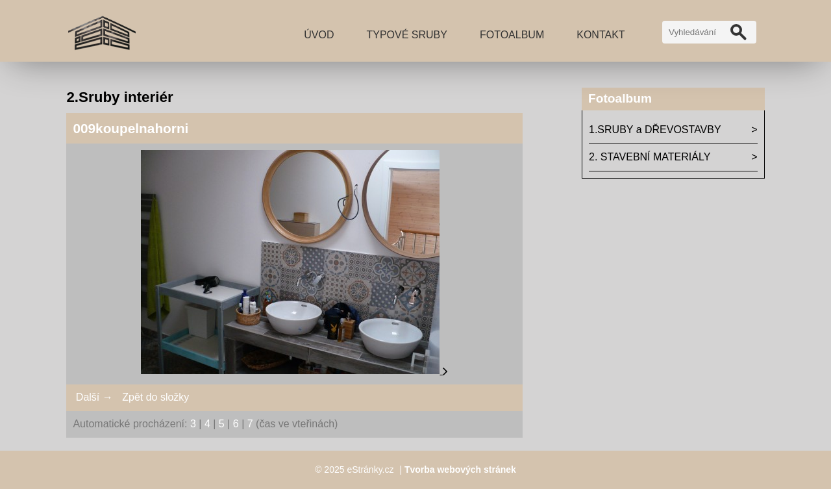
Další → (94, 397)
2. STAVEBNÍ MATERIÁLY (649, 156)
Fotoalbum (512, 34)
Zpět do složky (155, 397)
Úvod (319, 34)
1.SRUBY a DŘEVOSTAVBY (655, 129)
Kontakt (601, 34)
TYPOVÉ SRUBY (406, 34)
